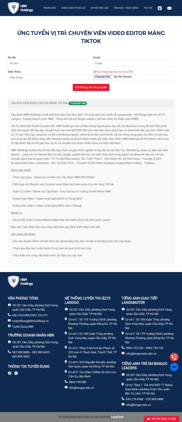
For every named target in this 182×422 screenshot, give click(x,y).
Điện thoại (14, 71)
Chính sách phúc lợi (73, 8)
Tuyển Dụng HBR (22, 326)
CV (95, 71)
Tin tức (148, 8)
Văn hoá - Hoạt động (126, 8)
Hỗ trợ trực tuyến (161, 419)
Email (96, 57)
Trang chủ (49, 8)
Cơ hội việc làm (99, 8)
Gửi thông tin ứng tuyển (91, 87)
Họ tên (12, 57)
